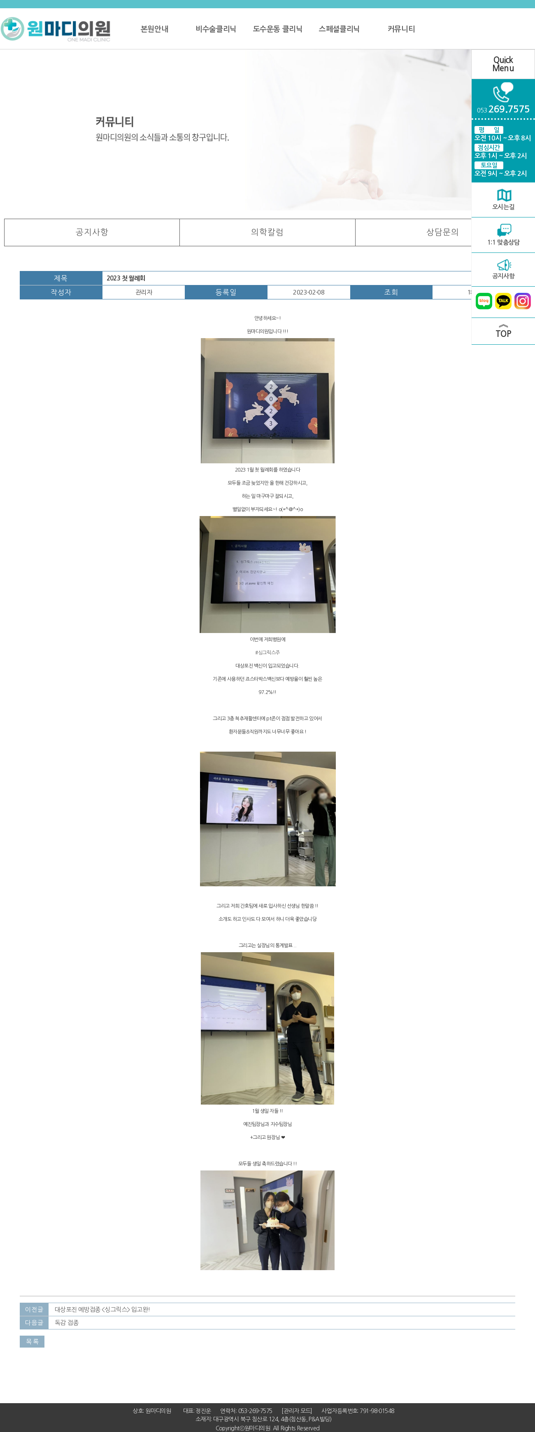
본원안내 (154, 29)
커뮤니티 (401, 29)
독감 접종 (66, 1323)
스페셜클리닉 (339, 29)
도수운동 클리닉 (277, 29)
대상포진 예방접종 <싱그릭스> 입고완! (102, 1309)
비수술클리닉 (215, 29)
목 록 (32, 1342)
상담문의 (442, 232)
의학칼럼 (267, 232)
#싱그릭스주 (267, 652)
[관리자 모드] (296, 1411)
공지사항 (92, 232)
